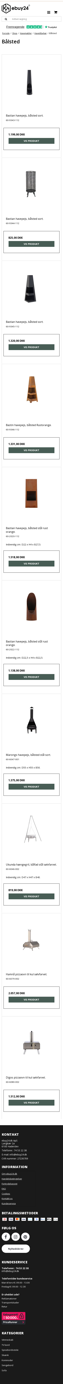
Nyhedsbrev (16, 1248)
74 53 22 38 (20, 1150)
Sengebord (7, 1365)
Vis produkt (31, 140)
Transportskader (10, 1302)
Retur (4, 1306)
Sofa (4, 1370)
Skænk (5, 1355)
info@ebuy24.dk (18, 1154)
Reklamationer (9, 1298)
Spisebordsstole (10, 1349)
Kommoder (7, 1360)
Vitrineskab (7, 1339)
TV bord (6, 1344)
